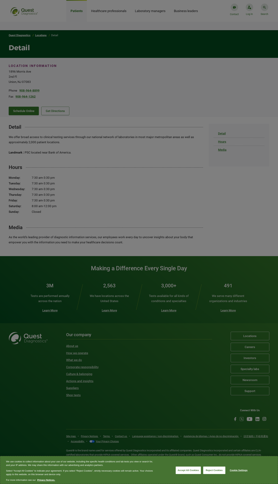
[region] (139, 470)
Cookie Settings (239, 470)
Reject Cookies (214, 470)
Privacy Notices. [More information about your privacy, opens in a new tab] (46, 480)
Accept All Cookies (188, 470)
